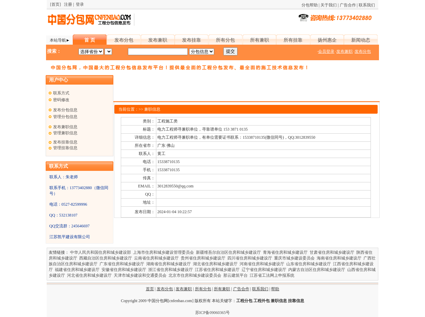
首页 (150, 289)
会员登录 (326, 51)
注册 (68, 4)
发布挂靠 (191, 40)
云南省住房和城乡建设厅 (156, 258)
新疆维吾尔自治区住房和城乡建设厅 (228, 252)
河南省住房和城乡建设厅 (262, 264)
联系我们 (367, 5)
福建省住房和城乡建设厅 (77, 269)
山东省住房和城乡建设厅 (308, 264)
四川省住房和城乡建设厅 (249, 258)
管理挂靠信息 (65, 147)
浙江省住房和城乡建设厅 (170, 269)
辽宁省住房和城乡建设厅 (264, 269)
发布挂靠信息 (65, 142)
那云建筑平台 (235, 275)
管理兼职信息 (65, 133)
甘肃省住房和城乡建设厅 (332, 252)
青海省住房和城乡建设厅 (285, 252)
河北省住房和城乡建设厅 (89, 275)
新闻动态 (360, 40)
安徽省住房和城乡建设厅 (124, 269)
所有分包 (225, 40)
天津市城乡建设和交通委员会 (140, 275)
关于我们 (328, 5)
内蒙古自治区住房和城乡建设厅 (316, 269)
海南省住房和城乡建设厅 (339, 258)
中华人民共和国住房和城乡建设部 (100, 252)
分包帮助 (309, 5)
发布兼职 (157, 40)
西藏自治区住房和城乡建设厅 (105, 258)
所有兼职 (259, 40)
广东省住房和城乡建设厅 (121, 264)
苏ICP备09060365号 (212, 312)
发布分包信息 (65, 110)
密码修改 (61, 99)
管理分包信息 (65, 116)
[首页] (55, 4)
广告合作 (348, 5)
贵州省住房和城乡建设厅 (203, 258)
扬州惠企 (327, 40)
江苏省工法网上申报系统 (272, 275)
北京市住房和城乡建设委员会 (195, 275)
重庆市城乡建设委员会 (294, 258)
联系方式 (61, 93)
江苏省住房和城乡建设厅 (217, 269)
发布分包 (123, 40)
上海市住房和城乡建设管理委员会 (163, 252)
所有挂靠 (293, 40)
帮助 (275, 289)
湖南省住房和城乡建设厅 (168, 264)
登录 (80, 4)
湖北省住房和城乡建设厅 (215, 264)
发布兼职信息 (65, 126)
